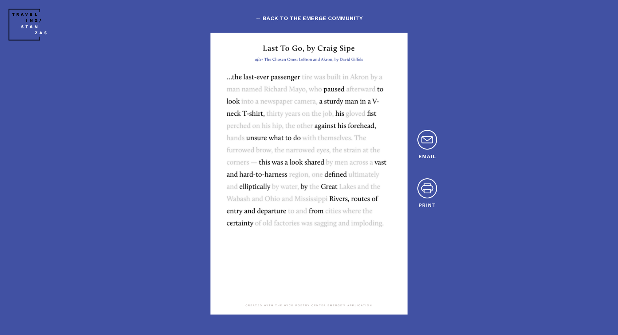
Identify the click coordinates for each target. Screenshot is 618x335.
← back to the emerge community (309, 18)
